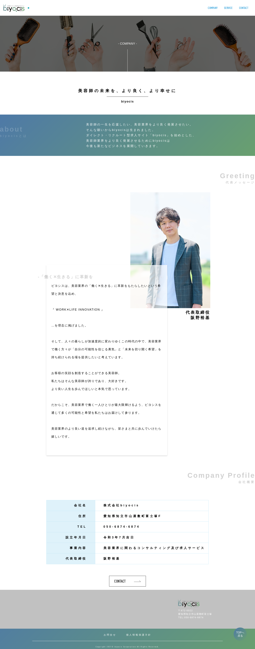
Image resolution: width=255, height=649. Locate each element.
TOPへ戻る (240, 634)
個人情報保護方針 (138, 634)
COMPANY (212, 8)
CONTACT (243, 8)
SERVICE (228, 8)
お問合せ (110, 634)
